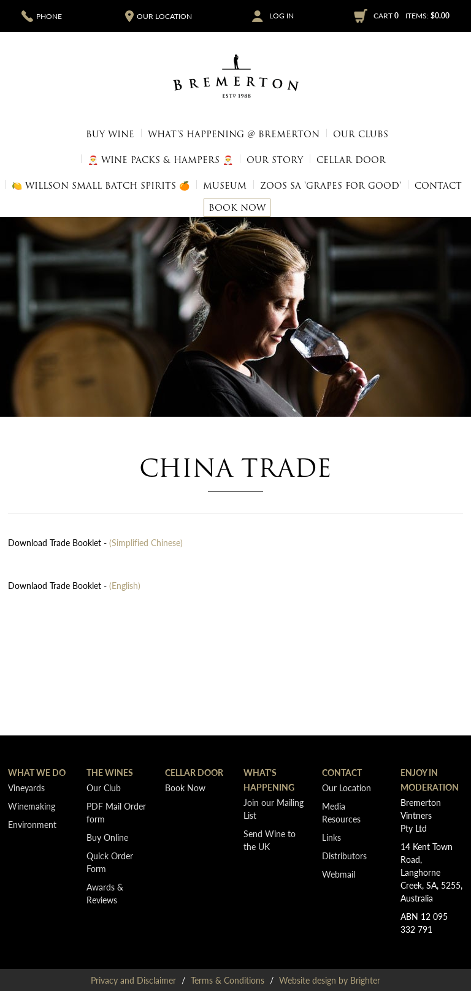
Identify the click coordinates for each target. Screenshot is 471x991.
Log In (281, 16)
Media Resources (341, 812)
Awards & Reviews (104, 893)
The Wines (109, 772)
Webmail (338, 874)
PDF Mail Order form (116, 812)
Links (331, 837)
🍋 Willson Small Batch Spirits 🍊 (101, 185)
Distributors (344, 855)
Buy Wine (110, 134)
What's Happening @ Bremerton (234, 134)
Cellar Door (351, 160)
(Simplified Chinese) (146, 542)
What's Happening (268, 779)
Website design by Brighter (329, 980)
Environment (32, 824)
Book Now (237, 208)
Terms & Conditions (227, 980)
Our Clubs (360, 134)
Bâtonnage (46, 160)
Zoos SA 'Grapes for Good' (330, 185)
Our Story (275, 160)
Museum (225, 185)
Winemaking (31, 806)
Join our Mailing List (273, 808)
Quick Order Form (54, 122)
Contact (438, 185)
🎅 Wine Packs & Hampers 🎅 (396, 122)
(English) (124, 585)
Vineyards (26, 787)
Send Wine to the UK (269, 839)
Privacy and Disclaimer (133, 980)
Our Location (346, 787)
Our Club (103, 787)
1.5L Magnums (419, 160)
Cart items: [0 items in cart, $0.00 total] (411, 15)
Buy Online (107, 837)
